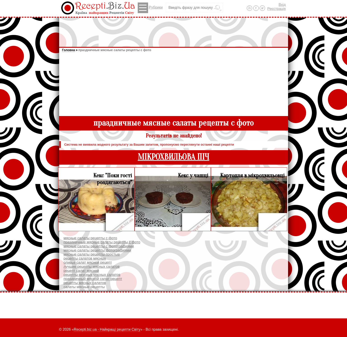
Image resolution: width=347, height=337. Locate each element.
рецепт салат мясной (81, 271)
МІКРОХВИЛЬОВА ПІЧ (173, 157)
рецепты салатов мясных (85, 258)
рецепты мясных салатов (85, 283)
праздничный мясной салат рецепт (93, 279)
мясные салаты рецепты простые (92, 254)
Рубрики (150, 7)
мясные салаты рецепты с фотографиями (99, 246)
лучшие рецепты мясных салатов (92, 266)
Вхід (282, 5)
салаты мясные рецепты (84, 287)
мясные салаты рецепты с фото (90, 238)
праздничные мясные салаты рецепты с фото (114, 50)
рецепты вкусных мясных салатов (92, 275)
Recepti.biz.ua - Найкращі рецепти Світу (107, 329)
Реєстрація (276, 9)
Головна (68, 50)
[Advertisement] (173, 30)
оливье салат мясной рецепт (88, 262)
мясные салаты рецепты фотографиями (97, 250)
